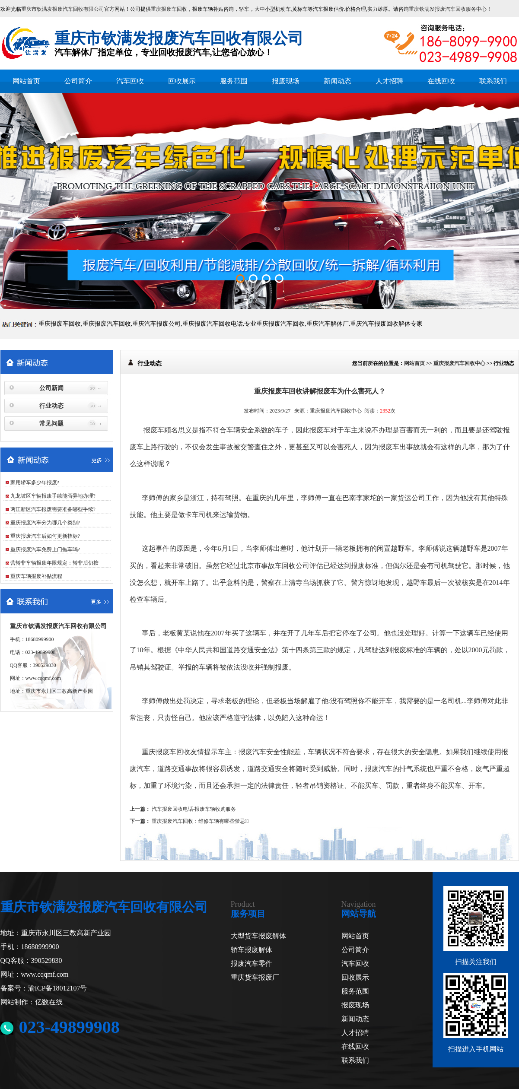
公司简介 (78, 81)
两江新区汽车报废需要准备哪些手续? (53, 509)
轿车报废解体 (251, 949)
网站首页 (26, 81)
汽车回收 (130, 81)
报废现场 (285, 81)
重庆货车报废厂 (255, 977)
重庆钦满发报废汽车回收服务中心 (448, 9)
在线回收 (441, 81)
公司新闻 (51, 388)
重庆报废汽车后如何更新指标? (45, 536)
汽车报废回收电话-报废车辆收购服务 (194, 809)
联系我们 (493, 81)
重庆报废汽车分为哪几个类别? (45, 523)
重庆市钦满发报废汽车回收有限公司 (62, 9)
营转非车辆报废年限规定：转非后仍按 (54, 563)
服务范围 (234, 81)
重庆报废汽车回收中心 (459, 363)
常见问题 (51, 423)
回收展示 (182, 81)
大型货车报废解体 (258, 936)
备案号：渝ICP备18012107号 (43, 988)
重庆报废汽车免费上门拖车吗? (45, 549)
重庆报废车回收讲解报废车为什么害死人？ (319, 391)
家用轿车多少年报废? (34, 482)
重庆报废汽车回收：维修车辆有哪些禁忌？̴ (200, 821)
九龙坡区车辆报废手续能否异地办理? (53, 496)
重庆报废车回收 (169, 9)
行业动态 (51, 406)
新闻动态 (337, 81)
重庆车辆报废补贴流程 (36, 576)
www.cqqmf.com (43, 678)
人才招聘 (389, 81)
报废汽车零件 (251, 963)
